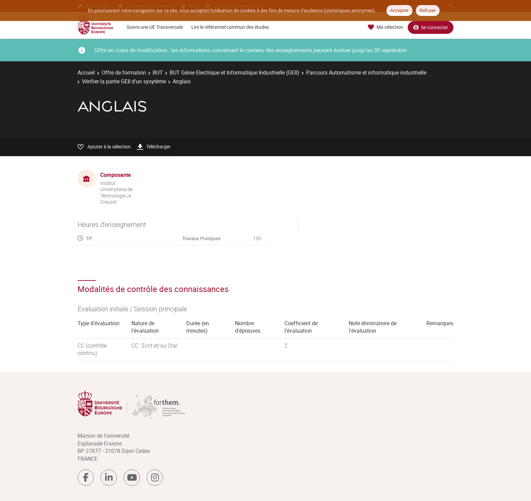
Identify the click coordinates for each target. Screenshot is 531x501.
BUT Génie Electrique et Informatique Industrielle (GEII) (234, 72)
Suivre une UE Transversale (155, 27)
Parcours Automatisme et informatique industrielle (366, 72)
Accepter (399, 10)
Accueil (86, 72)
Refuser (428, 10)
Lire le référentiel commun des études (230, 27)
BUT (158, 72)
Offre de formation (124, 72)
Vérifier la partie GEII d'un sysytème (124, 81)
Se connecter (430, 27)
